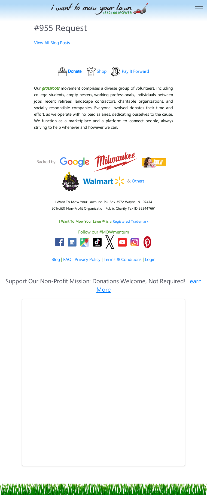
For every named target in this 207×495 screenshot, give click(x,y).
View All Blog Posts (52, 42)
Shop (101, 71)
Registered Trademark (130, 221)
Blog (55, 259)
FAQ (67, 259)
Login (150, 259)
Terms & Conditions (123, 259)
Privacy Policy (88, 259)
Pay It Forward (135, 71)
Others (138, 181)
